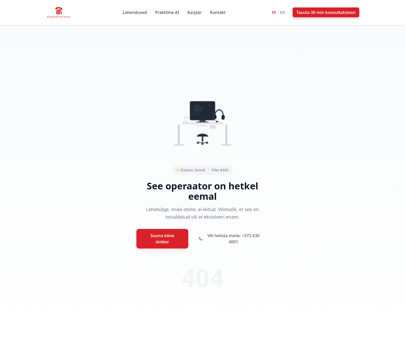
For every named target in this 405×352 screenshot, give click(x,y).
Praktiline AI (167, 12)
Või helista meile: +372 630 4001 (229, 239)
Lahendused (135, 12)
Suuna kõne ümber (162, 239)
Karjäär (194, 12)
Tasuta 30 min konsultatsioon (326, 12)
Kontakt (217, 12)
